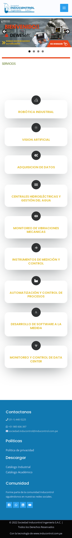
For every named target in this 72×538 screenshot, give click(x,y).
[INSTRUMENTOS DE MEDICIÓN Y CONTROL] (36, 247)
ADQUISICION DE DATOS (36, 167)
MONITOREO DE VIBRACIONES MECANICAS (36, 230)
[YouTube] (30, 505)
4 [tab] (43, 51)
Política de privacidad (20, 450)
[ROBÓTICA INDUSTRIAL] (36, 100)
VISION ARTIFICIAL (36, 139)
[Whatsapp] (16, 505)
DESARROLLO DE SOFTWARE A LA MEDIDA (36, 326)
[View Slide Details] (36, 32)
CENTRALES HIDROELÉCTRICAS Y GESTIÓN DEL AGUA (36, 198)
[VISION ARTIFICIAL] (36, 127)
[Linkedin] (23, 505)
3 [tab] (38, 51)
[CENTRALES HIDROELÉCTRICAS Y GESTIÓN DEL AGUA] (36, 184)
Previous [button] (5, 32)
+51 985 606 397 (17, 426)
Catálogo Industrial (18, 467)
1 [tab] (29, 51)
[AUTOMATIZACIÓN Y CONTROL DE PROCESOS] (36, 280)
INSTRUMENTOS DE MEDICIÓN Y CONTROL (36, 261)
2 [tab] (34, 51)
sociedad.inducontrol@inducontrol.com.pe (33, 431)
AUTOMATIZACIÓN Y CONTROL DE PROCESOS (36, 294)
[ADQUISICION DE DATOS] (36, 155)
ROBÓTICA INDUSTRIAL (36, 112)
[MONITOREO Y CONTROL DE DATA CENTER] (36, 345)
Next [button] (67, 32)
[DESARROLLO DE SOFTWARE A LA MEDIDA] (36, 312)
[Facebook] (9, 505)
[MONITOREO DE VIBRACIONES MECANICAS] (36, 216)
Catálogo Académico (19, 472)
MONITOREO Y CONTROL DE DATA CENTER (36, 359)
